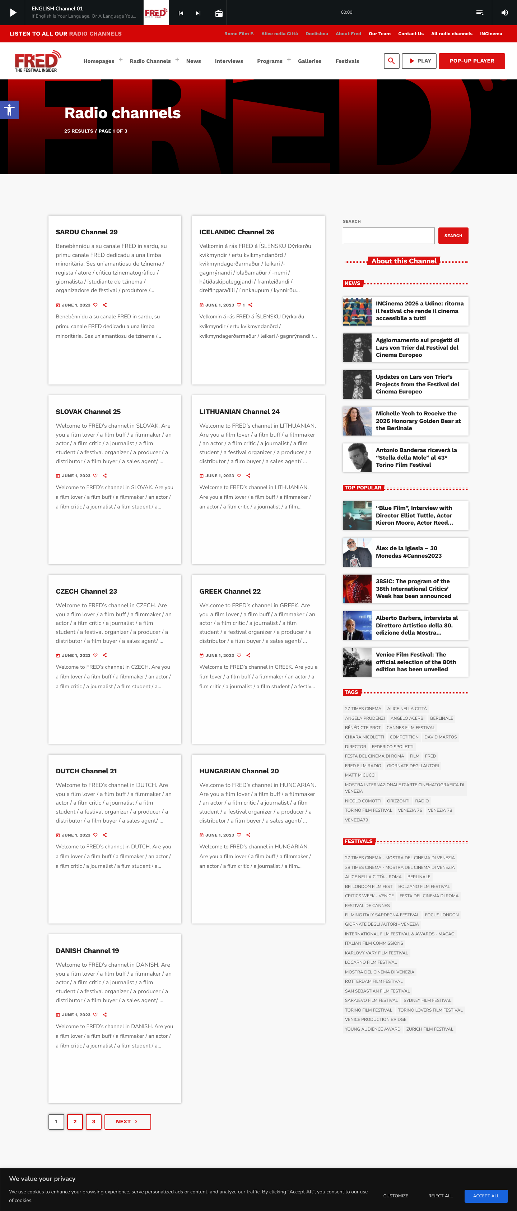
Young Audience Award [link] (373, 1029)
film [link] (414, 757)
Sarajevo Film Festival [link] (371, 1001)
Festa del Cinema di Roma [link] (374, 757)
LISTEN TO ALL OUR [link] (65, 33)
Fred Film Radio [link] (363, 766)
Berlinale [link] (441, 719)
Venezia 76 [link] (410, 811)
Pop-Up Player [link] (472, 60)
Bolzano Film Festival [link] (424, 887)
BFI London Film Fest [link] (368, 887)
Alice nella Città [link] (407, 709)
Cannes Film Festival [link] (411, 728)
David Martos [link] (440, 738)
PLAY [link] (419, 60)
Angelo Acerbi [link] (408, 719)
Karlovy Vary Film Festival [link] (376, 953)
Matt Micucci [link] (360, 776)
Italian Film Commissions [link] (374, 944)
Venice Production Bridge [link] (375, 1020)
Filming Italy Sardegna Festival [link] (382, 915)
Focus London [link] (442, 915)
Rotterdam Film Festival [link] (373, 982)
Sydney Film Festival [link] (427, 1001)
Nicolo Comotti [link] (363, 801)
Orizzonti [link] (398, 801)
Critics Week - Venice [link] (369, 896)
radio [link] (422, 801)
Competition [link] (404, 738)
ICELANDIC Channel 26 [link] (237, 231)
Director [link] (355, 747)
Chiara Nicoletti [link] (364, 738)
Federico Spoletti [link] (393, 747)
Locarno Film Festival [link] (371, 963)
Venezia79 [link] (356, 820)
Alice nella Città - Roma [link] (373, 877)
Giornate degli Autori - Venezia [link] (382, 925)
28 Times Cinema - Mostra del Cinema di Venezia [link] (400, 868)
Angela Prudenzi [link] (365, 719)
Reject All (440, 1196)
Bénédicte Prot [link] (363, 728)
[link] (9, 110)
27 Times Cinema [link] (363, 709)
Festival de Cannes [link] (367, 906)
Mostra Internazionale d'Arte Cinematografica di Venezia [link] (404, 788)
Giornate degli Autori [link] (413, 766)
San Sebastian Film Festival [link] (377, 991)
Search (352, 221)
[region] (258, 1189)
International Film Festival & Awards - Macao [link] (400, 934)
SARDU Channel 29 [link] (88, 231)
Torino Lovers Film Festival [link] (430, 1010)
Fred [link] (430, 757)
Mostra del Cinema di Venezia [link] (379, 972)
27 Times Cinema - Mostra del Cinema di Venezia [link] (400, 858)
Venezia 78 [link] (440, 811)
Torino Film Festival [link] (368, 811)
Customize (395, 1196)
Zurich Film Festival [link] (429, 1029)
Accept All (486, 1196)
